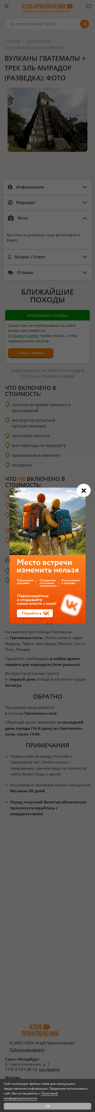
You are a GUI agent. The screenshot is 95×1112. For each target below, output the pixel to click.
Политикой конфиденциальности (31, 1095)
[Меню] (6, 6)
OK (47, 1106)
